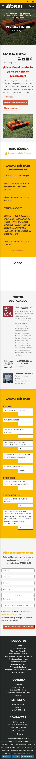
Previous (5, 127)
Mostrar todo (8, 97)
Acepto (16, 756)
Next (30, 127)
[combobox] (18, 595)
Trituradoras (18, 646)
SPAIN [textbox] (17, 595)
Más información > (18, 251)
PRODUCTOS (14, 14)
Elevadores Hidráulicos (18, 664)
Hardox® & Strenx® (18, 710)
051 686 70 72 (20, 730)
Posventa (18, 695)
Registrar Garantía (18, 687)
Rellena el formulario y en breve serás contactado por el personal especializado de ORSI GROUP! (18, 560)
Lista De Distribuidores (18, 690)
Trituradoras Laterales (18, 648)
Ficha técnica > (11, 108)
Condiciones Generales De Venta (18, 693)
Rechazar (6, 756)
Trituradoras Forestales (18, 651)
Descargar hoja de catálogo (18, 153)
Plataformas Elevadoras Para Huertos (18, 670)
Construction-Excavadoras (18, 659)
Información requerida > (15, 103)
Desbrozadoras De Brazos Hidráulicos (18, 656)
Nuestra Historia (18, 705)
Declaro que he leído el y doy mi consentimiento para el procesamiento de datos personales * (16, 616)
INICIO (7, 14)
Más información (27, 756)
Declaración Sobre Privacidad (18, 739)
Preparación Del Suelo (18, 667)
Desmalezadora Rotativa (18, 654)
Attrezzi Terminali (18, 672)
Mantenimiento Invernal (18, 662)
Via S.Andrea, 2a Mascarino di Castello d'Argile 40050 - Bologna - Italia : (18, 726)
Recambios (18, 685)
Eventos (18, 707)
